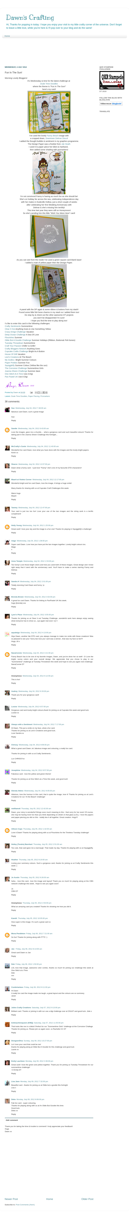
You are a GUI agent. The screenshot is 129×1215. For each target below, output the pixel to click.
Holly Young (16, 525)
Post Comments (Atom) (25, 1205)
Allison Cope (16, 829)
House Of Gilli (11, 354)
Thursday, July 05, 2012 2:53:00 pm (37, 903)
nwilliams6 (15, 809)
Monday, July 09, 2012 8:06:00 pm (30, 1099)
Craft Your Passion (13, 346)
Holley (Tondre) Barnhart (22, 844)
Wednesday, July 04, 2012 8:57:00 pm (36, 770)
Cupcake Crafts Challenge (16, 351)
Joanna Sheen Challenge (16, 371)
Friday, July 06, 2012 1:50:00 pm (29, 964)
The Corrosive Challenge (16, 368)
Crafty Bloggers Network (15, 349)
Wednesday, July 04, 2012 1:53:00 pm (38, 561)
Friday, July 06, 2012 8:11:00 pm (37, 987)
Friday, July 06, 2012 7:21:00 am (39, 934)
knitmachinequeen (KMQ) (22, 1023)
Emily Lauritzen (18, 1061)
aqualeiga (15, 633)
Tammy (14, 508)
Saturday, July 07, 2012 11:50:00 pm (49, 1023)
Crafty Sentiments (13, 326)
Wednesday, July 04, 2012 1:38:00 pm (32, 541)
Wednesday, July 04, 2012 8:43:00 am (33, 428)
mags (13, 541)
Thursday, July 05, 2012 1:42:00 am (37, 829)
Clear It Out (10, 329)
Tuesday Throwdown (14, 343)
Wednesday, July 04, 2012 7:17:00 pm (48, 724)
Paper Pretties (11, 363)
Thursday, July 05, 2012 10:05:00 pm (33, 918)
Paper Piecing (33, 396)
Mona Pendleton (18, 934)
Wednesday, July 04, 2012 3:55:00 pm (38, 615)
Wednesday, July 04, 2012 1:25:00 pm (38, 525)
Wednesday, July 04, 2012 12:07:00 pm (34, 464)
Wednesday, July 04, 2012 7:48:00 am (30, 408)
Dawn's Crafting (30, 17)
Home (7, 36)
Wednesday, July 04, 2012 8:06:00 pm (34, 745)
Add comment (12, 1120)
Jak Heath (65, 144)
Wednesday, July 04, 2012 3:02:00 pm (39, 597)
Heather (14, 860)
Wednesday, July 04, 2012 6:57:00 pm (33, 707)
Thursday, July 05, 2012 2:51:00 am (47, 844)
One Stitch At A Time (14, 374)
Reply (13, 420)
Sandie (14, 428)
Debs (13, 1099)
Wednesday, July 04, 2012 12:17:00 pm (48, 480)
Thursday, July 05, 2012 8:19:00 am (33, 860)
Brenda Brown (17, 597)
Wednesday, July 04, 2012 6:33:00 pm (33, 691)
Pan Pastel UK (11, 377)
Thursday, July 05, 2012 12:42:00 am (36, 809)
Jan (13, 949)
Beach (55, 136)
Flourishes (9, 337)
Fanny (49, 136)
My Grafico (10, 360)
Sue (13, 408)
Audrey (14, 691)
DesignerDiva (17, 1041)
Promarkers (45, 396)
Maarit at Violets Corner (21, 480)
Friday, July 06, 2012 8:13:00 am (29, 949)
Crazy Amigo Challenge (15, 332)
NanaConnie (16, 653)
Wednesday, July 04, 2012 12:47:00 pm (34, 508)
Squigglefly (10, 365)
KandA (14, 918)
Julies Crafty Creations (21, 1008)
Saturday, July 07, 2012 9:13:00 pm (46, 1008)
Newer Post (11, 1199)
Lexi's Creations (12, 357)
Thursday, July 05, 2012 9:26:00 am (34, 877)
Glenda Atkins (17, 791)
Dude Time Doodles (49, 84)
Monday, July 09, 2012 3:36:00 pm (39, 1061)
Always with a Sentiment (22, 724)
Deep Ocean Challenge (15, 335)
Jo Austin (15, 877)
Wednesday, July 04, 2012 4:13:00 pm (35, 633)
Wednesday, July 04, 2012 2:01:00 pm (35, 581)
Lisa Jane (15, 1081)
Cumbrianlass (17, 987)
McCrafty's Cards (18, 446)
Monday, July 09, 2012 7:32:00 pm (34, 1081)
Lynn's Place (16, 615)
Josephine (15, 770)
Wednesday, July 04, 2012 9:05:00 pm (39, 791)
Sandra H (15, 581)
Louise (14, 707)
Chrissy (14, 745)
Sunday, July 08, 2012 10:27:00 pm (38, 1041)
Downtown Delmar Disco (56, 138)
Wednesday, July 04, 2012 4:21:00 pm (38, 653)
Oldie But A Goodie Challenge (18, 340)
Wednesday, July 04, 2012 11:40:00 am (43, 446)
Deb (13, 964)
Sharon (14, 464)
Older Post (87, 1199)
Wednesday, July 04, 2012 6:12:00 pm (38, 676)
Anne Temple (17, 561)
